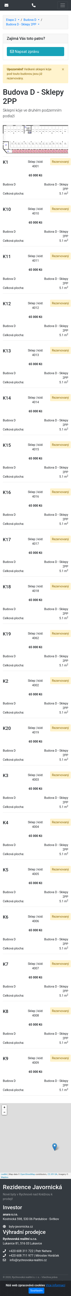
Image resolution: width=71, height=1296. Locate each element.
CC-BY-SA (52, 1174)
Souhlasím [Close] (36, 1290)
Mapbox (4, 1177)
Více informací (55, 1285)
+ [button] (4, 1107)
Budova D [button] (30, 20)
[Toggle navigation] (62, 5)
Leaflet (4, 1174)
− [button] (4, 1112)
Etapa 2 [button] (11, 20)
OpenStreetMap (27, 1174)
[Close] (63, 69)
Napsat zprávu (24, 51)
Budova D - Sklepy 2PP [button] (21, 24)
